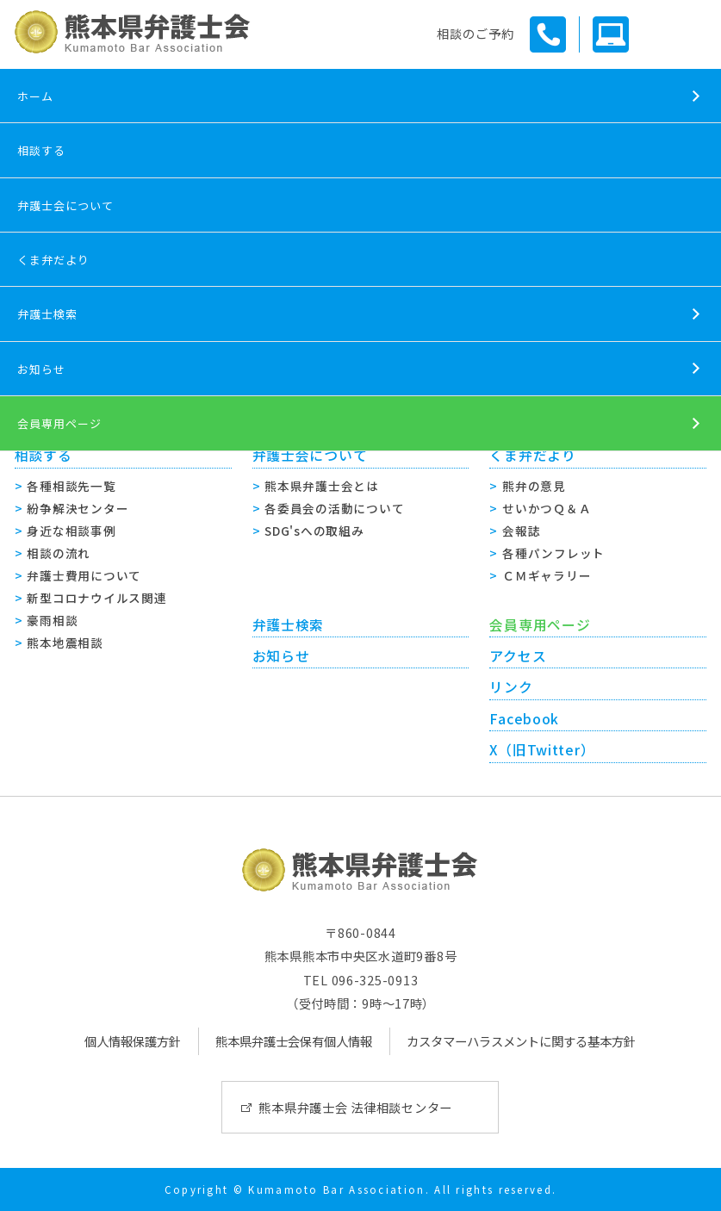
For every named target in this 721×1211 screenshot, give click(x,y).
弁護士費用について (83, 575)
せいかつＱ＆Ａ (546, 508)
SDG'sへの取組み (314, 530)
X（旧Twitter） (541, 750)
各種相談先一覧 (71, 485)
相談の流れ (58, 553)
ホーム (35, 96)
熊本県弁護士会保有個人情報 (293, 1041)
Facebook (524, 719)
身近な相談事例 (71, 530)
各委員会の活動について (334, 508)
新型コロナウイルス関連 (96, 597)
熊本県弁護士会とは (321, 485)
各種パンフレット (553, 553)
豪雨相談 (52, 620)
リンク (510, 687)
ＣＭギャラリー (546, 575)
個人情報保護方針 (132, 1041)
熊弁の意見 (534, 485)
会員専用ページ (59, 423)
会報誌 (521, 530)
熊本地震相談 (65, 642)
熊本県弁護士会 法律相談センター (355, 1107)
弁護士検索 (47, 314)
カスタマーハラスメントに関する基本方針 (521, 1041)
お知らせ (41, 369)
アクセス (517, 656)
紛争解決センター (77, 508)
